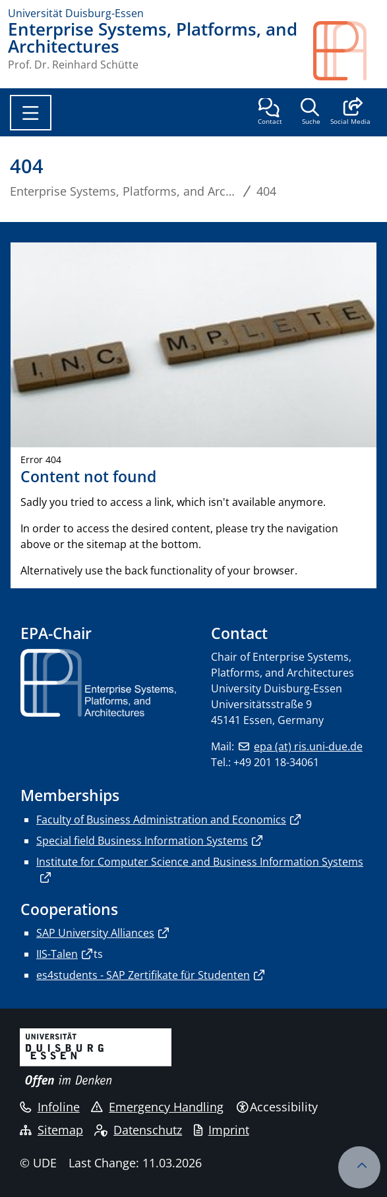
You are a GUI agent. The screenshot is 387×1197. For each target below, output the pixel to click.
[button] (350, 112)
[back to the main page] (346, 50)
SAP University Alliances (95, 933)
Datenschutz (138, 1130)
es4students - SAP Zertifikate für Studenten (143, 975)
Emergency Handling (157, 1107)
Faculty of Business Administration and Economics (161, 819)
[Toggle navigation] (30, 112)
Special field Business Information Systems (142, 840)
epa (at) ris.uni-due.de (308, 746)
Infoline (50, 1107)
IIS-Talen (57, 954)
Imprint (221, 1130)
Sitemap (51, 1130)
